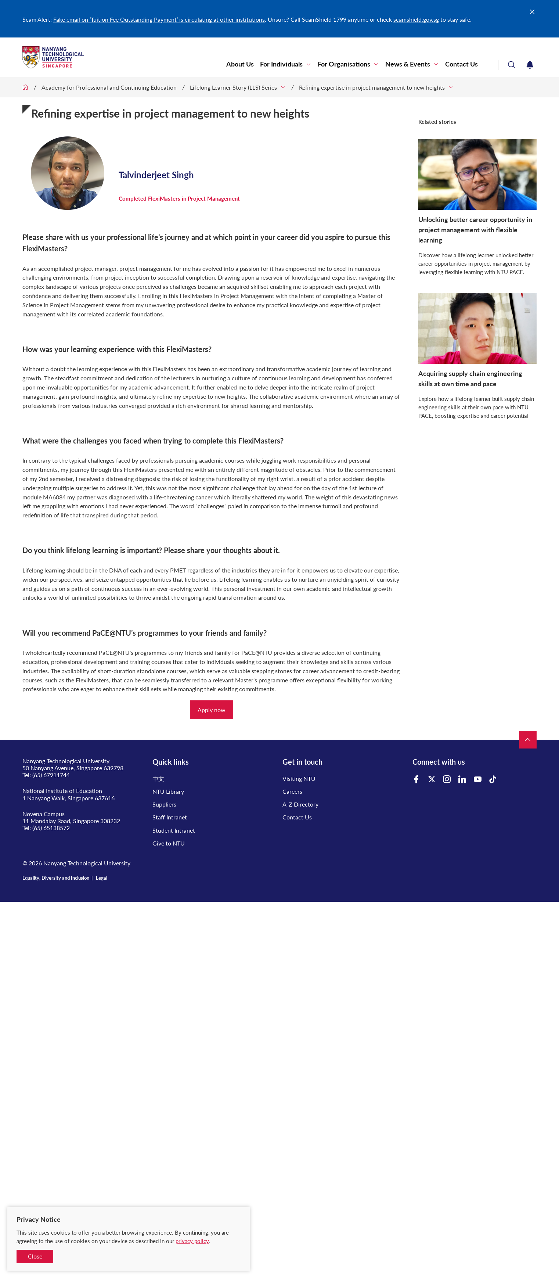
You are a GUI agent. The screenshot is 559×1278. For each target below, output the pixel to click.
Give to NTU (168, 843)
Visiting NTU (298, 778)
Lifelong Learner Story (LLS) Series (233, 87)
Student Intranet (173, 830)
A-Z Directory (300, 804)
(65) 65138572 (51, 827)
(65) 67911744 (51, 774)
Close (35, 1256)
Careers (292, 791)
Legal (101, 878)
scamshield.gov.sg (416, 19)
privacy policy (192, 1241)
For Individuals (281, 64)
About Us (240, 64)
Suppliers (164, 804)
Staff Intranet (169, 817)
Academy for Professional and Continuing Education (109, 87)
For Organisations (344, 64)
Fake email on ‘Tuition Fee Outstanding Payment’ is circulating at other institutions (159, 19)
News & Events (407, 64)
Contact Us (461, 64)
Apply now (212, 709)
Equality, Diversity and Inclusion (55, 878)
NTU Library (168, 791)
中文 (158, 778)
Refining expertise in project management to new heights (372, 87)
